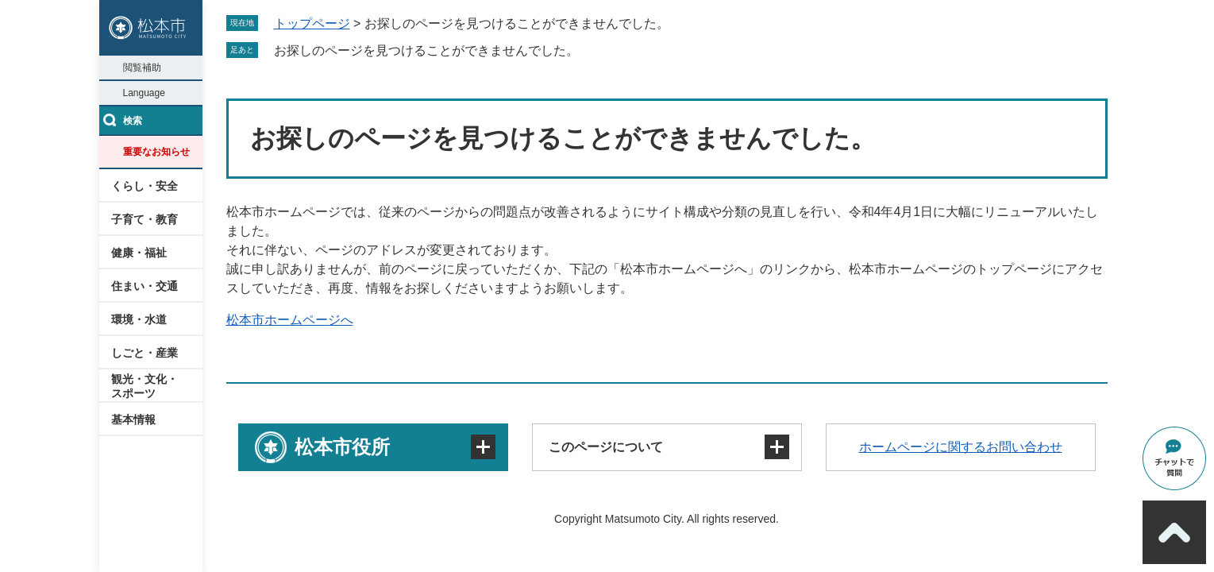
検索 (132, 120)
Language (144, 93)
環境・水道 (139, 319)
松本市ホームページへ (289, 320)
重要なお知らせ (156, 151)
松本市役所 (342, 447)
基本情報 (133, 419)
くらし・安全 (144, 186)
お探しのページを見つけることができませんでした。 (426, 50)
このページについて (606, 447)
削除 (590, 50)
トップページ (312, 23)
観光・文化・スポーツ (144, 386)
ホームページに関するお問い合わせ (960, 447)
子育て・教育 (144, 219)
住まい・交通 (144, 286)
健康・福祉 (139, 252)
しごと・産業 (144, 352)
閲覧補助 (142, 67)
